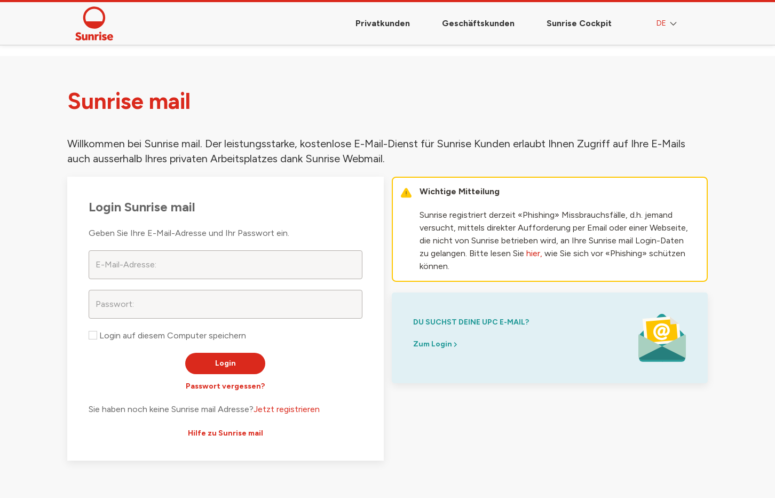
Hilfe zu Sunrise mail (225, 433)
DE (668, 23)
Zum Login (435, 344)
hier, (534, 253)
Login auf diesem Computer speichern (167, 335)
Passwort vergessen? (225, 386)
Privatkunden (382, 23)
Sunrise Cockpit (579, 23)
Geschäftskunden (478, 23)
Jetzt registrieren (287, 409)
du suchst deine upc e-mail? (471, 322)
